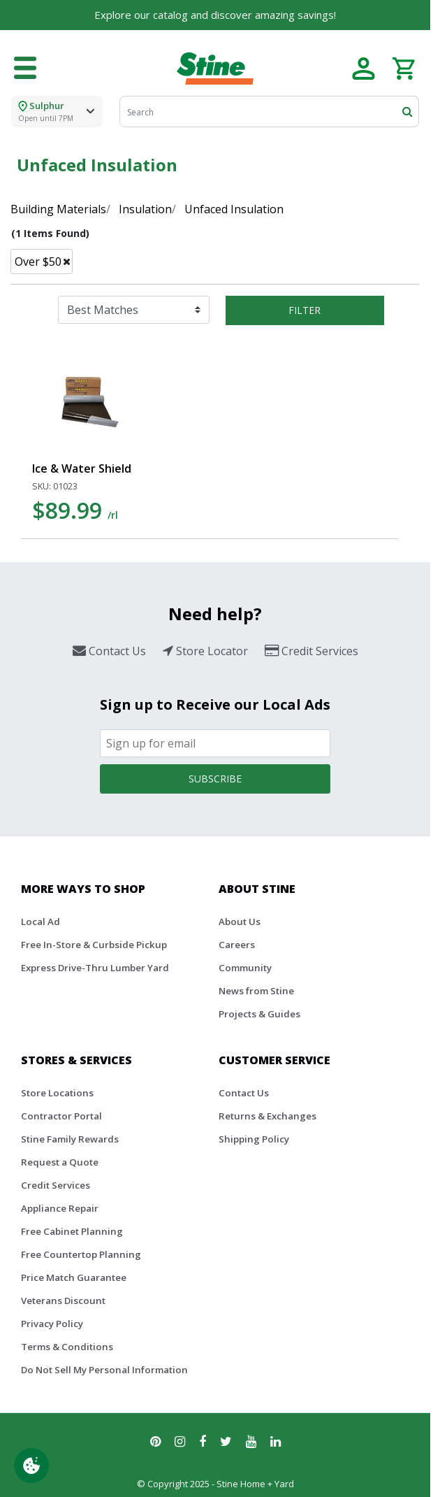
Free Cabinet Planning (72, 1231)
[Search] (269, 111)
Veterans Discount (63, 1300)
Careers (237, 944)
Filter (304, 310)
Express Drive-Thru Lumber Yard (95, 967)
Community (245, 967)
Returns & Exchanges (267, 1116)
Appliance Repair (59, 1208)
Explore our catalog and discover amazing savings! (215, 15)
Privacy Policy (52, 1323)
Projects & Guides (259, 1014)
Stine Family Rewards (70, 1139)
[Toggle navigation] (25, 69)
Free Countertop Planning (81, 1254)
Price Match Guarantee (73, 1277)
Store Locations (57, 1093)
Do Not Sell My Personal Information (104, 1369)
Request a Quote (59, 1162)
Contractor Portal (61, 1116)
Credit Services (55, 1185)
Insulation (145, 209)
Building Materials (58, 209)
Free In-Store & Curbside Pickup (94, 944)
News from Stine (256, 990)
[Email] (215, 743)
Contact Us (244, 1093)
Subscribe (215, 778)
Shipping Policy (254, 1139)
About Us (240, 921)
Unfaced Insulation (234, 209)
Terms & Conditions (67, 1346)
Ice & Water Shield (81, 468)
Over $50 (38, 261)
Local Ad (40, 921)
